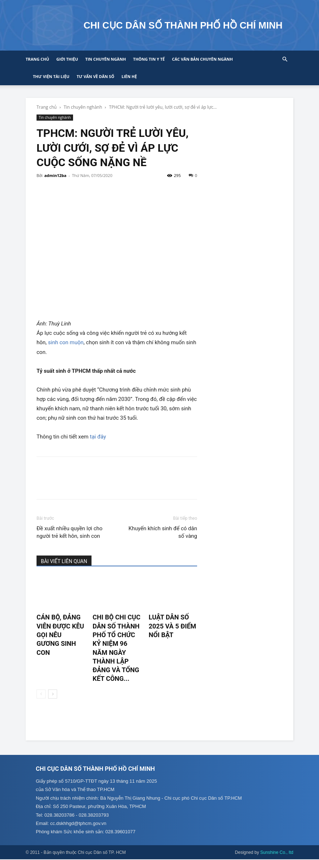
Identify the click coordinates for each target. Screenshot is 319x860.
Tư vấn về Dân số (95, 76)
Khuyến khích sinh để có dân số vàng (162, 532)
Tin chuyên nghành (83, 107)
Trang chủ (37, 59)
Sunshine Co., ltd (276, 853)
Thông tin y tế (149, 59)
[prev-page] (41, 694)
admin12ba (55, 175)
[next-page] (52, 694)
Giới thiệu (67, 59)
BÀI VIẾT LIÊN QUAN (64, 561)
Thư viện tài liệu (51, 76)
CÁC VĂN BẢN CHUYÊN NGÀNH (202, 59)
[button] (284, 59)
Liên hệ (129, 76)
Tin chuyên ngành (105, 59)
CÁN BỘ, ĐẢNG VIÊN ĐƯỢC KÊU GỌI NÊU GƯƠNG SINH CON (60, 634)
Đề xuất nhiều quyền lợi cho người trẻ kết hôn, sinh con (69, 532)
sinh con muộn (66, 342)
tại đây (98, 436)
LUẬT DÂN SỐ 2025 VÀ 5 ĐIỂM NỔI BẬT (172, 626)
